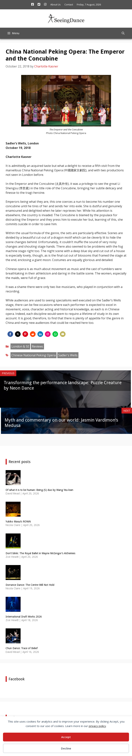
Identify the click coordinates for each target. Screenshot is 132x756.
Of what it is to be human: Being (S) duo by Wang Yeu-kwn (39, 489)
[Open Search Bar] (123, 33)
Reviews (37, 346)
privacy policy (97, 726)
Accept (66, 737)
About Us (55, 4)
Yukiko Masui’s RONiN (18, 521)
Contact (68, 4)
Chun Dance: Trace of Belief (22, 648)
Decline (66, 748)
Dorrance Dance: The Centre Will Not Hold (30, 584)
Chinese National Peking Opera (33, 355)
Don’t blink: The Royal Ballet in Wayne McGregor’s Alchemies (40, 553)
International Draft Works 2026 (24, 616)
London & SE (20, 346)
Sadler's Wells (68, 355)
